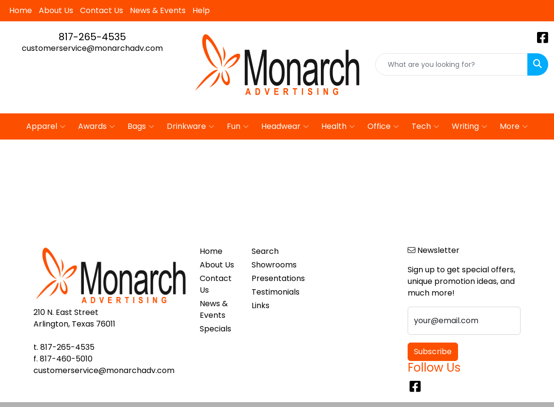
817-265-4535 (92, 37)
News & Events (158, 10)
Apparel (45, 126)
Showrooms (272, 264)
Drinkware (190, 126)
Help (201, 10)
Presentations (272, 278)
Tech (425, 126)
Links (260, 305)
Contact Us (101, 10)
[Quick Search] (451, 64)
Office (383, 126)
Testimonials (272, 291)
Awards (96, 126)
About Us (56, 10)
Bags (140, 126)
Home (20, 10)
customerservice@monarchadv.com (92, 48)
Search (265, 251)
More (514, 126)
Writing (469, 126)
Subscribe (433, 351)
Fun (238, 126)
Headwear (285, 126)
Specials (215, 328)
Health (338, 126)
